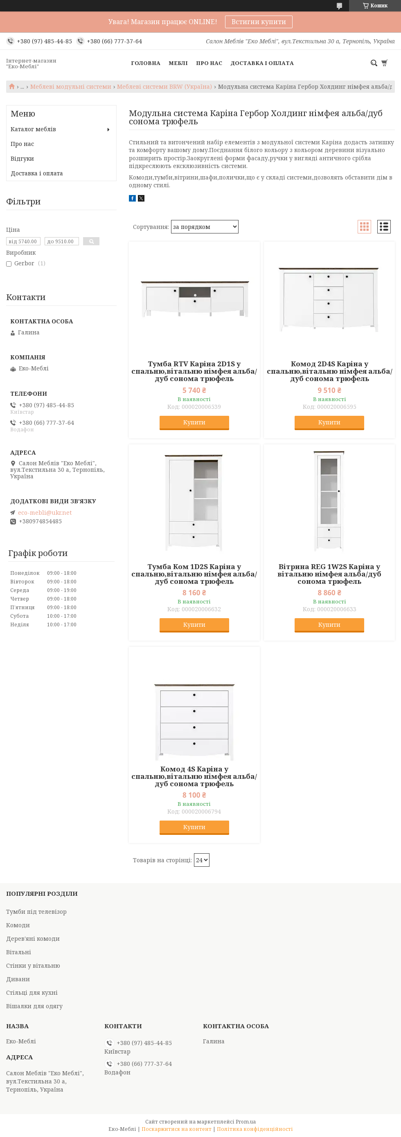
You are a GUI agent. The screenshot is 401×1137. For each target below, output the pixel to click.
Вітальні (18, 952)
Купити (194, 422)
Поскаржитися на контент (177, 1129)
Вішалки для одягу (34, 1006)
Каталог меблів (33, 129)
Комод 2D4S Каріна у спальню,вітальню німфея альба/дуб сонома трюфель (329, 371)
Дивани (18, 979)
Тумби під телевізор (36, 911)
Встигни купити (259, 21)
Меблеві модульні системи (70, 86)
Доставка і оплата (262, 63)
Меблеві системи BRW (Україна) (164, 86)
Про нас (209, 63)
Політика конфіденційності (255, 1129)
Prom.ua (246, 1121)
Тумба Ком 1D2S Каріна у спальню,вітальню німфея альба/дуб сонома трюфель (194, 574)
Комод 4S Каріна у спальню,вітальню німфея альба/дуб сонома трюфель (194, 776)
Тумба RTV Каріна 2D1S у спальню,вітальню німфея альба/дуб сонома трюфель (194, 371)
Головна (145, 63)
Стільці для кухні (32, 992)
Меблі (178, 63)
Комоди (18, 925)
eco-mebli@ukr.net (45, 512)
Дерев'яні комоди (33, 938)
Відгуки (22, 158)
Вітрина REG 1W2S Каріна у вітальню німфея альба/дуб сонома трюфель (329, 574)
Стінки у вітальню (33, 965)
